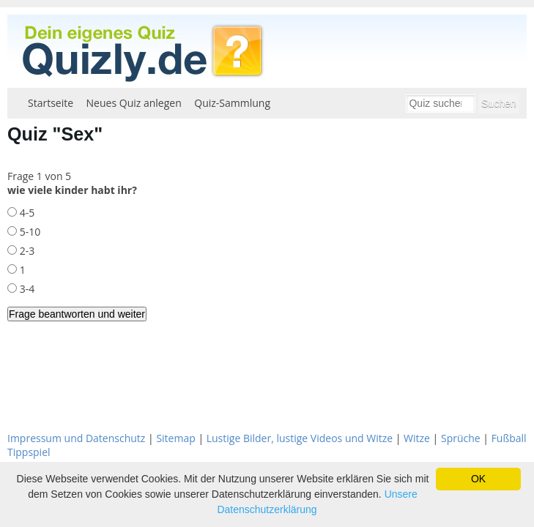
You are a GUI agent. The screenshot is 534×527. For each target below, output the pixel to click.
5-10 (28, 232)
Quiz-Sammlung (232, 103)
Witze (417, 438)
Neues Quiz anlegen (134, 103)
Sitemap (175, 438)
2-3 (25, 251)
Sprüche (461, 438)
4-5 (25, 213)
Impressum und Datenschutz (76, 438)
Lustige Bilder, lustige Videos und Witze (300, 438)
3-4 (25, 289)
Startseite (50, 103)
